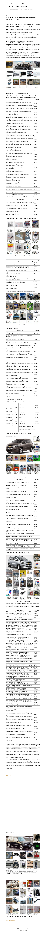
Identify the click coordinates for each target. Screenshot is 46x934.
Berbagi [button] (7, 773)
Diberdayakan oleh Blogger (23, 928)
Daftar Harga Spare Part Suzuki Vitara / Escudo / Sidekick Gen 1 (21, 873)
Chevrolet (9, 775)
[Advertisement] (23, 820)
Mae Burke (26, 930)
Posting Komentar (12, 876)
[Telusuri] (39, 3)
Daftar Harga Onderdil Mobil (18, 5)
